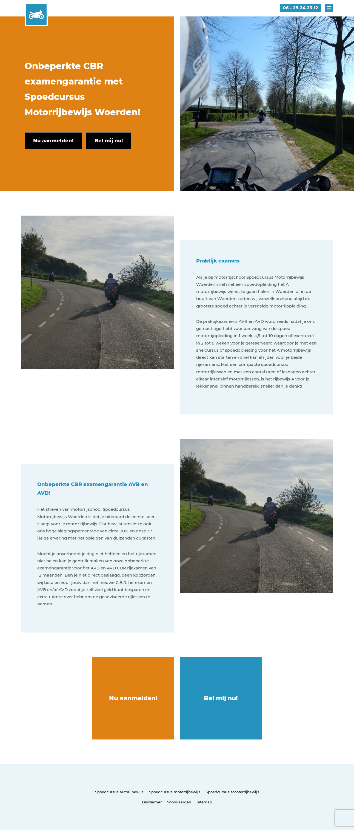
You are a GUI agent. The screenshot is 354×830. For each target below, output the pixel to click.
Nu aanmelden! (133, 698)
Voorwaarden (179, 802)
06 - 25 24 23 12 (300, 7)
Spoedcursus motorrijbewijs (174, 792)
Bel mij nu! (221, 698)
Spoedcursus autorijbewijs (119, 792)
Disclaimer (152, 802)
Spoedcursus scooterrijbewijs (232, 792)
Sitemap (204, 802)
